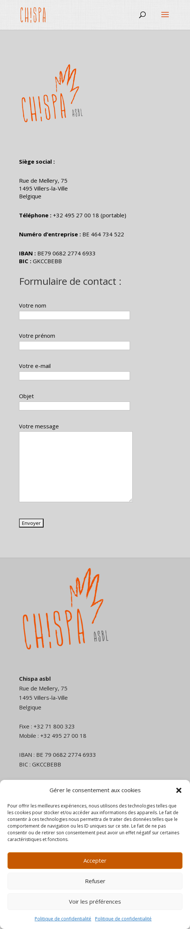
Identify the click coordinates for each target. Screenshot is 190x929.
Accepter (95, 860)
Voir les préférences (95, 901)
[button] (179, 790)
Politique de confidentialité (63, 919)
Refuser (95, 881)
